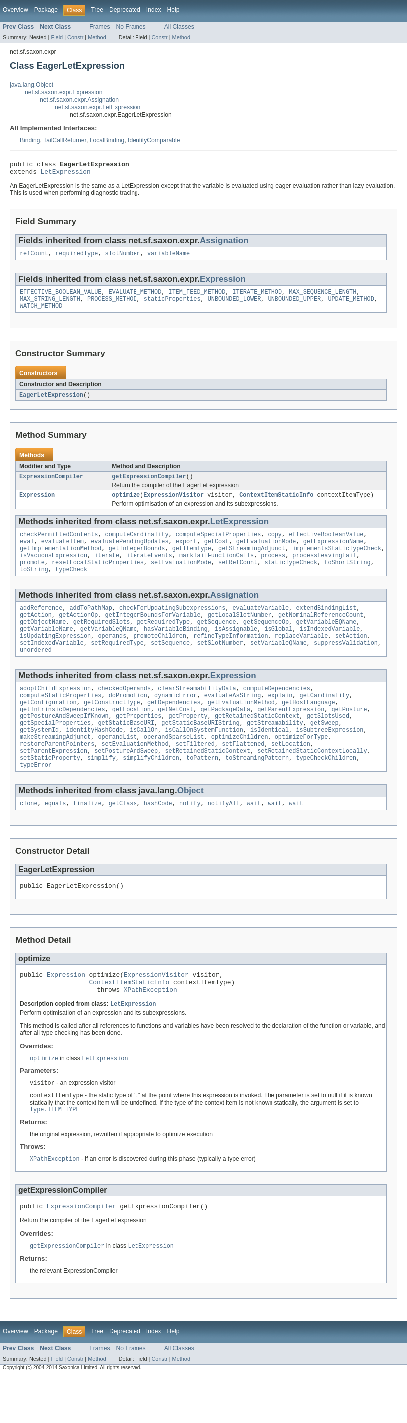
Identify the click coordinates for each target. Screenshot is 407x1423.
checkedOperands (124, 711)
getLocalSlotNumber (239, 632)
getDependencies (174, 727)
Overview (15, 9)
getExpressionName (333, 553)
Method (97, 37)
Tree (97, 9)
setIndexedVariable (52, 664)
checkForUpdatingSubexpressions (172, 624)
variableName (168, 257)
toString (34, 585)
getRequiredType (163, 640)
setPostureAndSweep (126, 783)
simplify (101, 791)
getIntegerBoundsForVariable (153, 632)
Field (57, 37)
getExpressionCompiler (149, 485)
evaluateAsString (232, 719)
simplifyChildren (151, 791)
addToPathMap (91, 624)
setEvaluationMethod (134, 775)
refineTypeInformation (230, 656)
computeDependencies (276, 711)
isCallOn (144, 759)
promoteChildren (159, 656)
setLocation (290, 775)
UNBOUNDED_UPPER (294, 305)
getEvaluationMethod (241, 727)
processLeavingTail (324, 569)
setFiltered (195, 775)
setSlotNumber (220, 664)
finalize (87, 839)
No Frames (131, 26)
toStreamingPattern (257, 791)
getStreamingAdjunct (251, 561)
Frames (99, 26)
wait (254, 839)
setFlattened (243, 775)
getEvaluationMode (266, 553)
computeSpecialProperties (218, 545)
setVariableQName (278, 664)
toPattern (202, 791)
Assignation (224, 243)
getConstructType (112, 727)
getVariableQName (108, 648)
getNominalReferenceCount (321, 632)
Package (46, 9)
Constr (75, 37)
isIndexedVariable (329, 648)
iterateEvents (149, 569)
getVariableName (46, 648)
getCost (216, 553)
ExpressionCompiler (51, 485)
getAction (36, 632)
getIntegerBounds (137, 561)
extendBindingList (326, 624)
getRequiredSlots (101, 640)
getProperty (187, 743)
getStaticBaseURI (126, 751)
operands (112, 656)
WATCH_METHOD (41, 313)
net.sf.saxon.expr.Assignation (79, 99)
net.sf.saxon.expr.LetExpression (97, 107)
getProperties (138, 743)
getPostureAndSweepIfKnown (64, 743)
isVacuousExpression (53, 569)
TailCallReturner (64, 140)
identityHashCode (94, 759)
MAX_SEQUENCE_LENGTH (322, 297)
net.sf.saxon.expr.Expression (63, 92)
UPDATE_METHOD (351, 305)
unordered (36, 672)
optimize (126, 504)
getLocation (131, 735)
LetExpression (66, 174)
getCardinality (324, 719)
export (186, 553)
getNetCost (175, 735)
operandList (117, 767)
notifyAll (224, 839)
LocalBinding (107, 140)
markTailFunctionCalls (216, 569)
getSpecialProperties (55, 751)
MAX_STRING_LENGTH (50, 305)
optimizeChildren (239, 767)
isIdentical (269, 759)
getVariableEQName (326, 640)
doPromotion (128, 719)
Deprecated (124, 9)
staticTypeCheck (290, 577)
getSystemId (39, 759)
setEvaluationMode (181, 577)
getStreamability (275, 751)
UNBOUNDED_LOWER (234, 305)
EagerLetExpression (51, 402)
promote (32, 577)
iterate (106, 569)
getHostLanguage (308, 727)
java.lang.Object (31, 84)
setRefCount (237, 577)
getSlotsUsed (328, 743)
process (273, 569)
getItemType (191, 561)
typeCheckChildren (326, 791)
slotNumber (122, 257)
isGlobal (278, 648)
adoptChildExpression (55, 711)
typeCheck (71, 585)
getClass (123, 839)
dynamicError (175, 719)
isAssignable (236, 648)
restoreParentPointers (57, 775)
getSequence (216, 640)
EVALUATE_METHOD (135, 297)
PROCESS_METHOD (112, 305)
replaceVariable (301, 656)
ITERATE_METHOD (257, 297)
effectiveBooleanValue (326, 545)
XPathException (150, 1030)
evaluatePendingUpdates (129, 553)
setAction (351, 656)
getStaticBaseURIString (200, 751)
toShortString (347, 577)
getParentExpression (290, 735)
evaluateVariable (260, 624)
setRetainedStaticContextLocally (312, 783)
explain (280, 719)
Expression (223, 283)
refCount (34, 257)
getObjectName (43, 640)
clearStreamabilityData (197, 711)
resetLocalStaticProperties (98, 577)
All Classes (179, 26)
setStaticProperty (50, 791)
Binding (30, 140)
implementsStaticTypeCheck (336, 561)
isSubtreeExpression (329, 759)
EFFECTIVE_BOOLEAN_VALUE (60, 297)
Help (173, 9)
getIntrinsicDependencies (62, 735)
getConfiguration (48, 727)
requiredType (76, 257)
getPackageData (225, 735)
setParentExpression (53, 783)
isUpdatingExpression (55, 656)
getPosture (349, 735)
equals (55, 839)
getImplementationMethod (60, 561)
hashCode (158, 839)
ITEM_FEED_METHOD (196, 297)
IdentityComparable (154, 140)
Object (190, 825)
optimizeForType (301, 767)
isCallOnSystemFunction (204, 759)
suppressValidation (346, 664)
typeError (36, 799)
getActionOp (78, 632)
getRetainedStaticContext (257, 743)
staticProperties (172, 305)
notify (190, 839)
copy (274, 545)
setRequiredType (117, 664)
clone (29, 839)
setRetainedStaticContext (207, 783)
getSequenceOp (266, 640)
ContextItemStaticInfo (276, 504)
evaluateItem (62, 553)
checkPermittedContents (59, 545)
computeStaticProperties (60, 719)
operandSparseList (174, 767)
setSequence (170, 664)
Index (153, 9)
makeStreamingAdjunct (55, 767)
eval (27, 553)
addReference (41, 624)
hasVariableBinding (176, 648)
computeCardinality (137, 545)
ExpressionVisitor (173, 504)
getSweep (324, 751)
